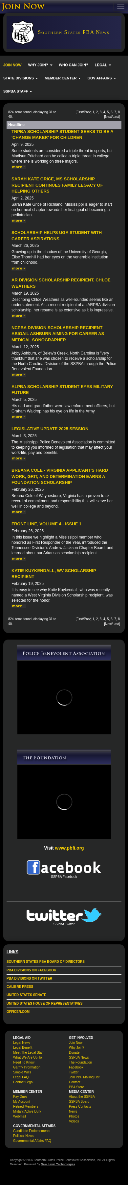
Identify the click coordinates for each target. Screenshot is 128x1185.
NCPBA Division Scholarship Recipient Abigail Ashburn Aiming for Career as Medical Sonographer (57, 333)
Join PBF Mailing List (84, 1077)
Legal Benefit (22, 1047)
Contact (74, 1082)
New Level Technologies (58, 1164)
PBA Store (76, 1087)
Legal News (21, 1042)
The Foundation (80, 1062)
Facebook (76, 1067)
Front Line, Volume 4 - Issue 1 (46, 523)
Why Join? (76, 1047)
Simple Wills (22, 1072)
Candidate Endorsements (31, 1131)
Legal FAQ (21, 1077)
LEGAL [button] (103, 65)
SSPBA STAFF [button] (17, 91)
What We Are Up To (27, 1057)
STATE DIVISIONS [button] (20, 78)
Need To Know (23, 1062)
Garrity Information (26, 1067)
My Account (21, 1101)
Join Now (75, 1042)
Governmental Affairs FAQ (32, 1141)
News (73, 1111)
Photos (74, 1116)
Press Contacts (80, 1106)
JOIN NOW (12, 65)
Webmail (19, 1116)
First (79, 112)
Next (108, 116)
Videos (74, 1121)
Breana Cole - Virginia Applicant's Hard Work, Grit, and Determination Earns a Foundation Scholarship (59, 476)
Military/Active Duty (27, 1111)
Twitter (73, 1072)
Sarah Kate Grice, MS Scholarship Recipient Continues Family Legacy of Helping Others (57, 185)
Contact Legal (23, 1082)
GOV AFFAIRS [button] (101, 78)
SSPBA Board (79, 1101)
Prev (87, 112)
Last (116, 116)
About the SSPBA (82, 1096)
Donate (74, 1052)
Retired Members (25, 1106)
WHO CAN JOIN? (73, 65)
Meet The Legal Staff (28, 1052)
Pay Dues (20, 1096)
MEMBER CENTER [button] (63, 78)
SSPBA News (79, 1057)
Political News (23, 1136)
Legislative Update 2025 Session (49, 428)
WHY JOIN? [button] (40, 65)
